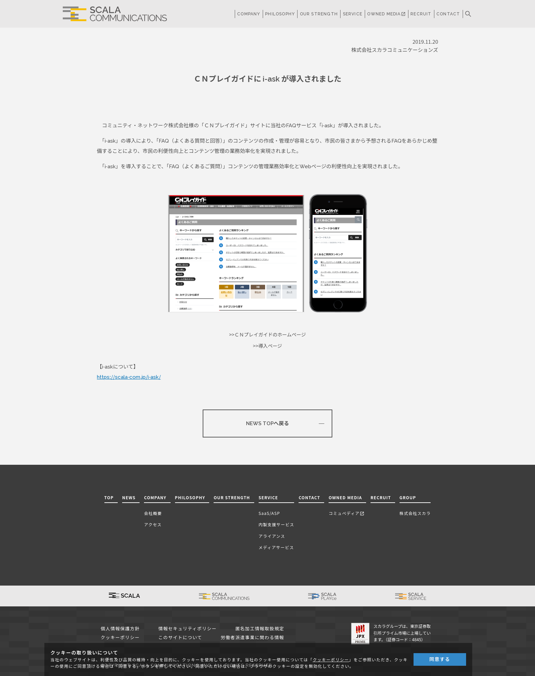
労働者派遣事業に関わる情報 (252, 637)
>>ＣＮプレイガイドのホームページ (267, 334)
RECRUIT (420, 14)
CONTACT (448, 14)
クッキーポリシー (120, 637)
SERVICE (268, 497)
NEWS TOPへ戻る (267, 423)
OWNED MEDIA (386, 14)
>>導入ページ (267, 346)
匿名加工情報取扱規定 (259, 628)
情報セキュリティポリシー (187, 628)
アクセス (153, 524)
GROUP (408, 497)
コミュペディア (346, 513)
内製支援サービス (276, 524)
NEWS (128, 497)
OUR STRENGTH (319, 14)
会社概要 (153, 513)
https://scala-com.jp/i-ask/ (129, 377)
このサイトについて (180, 637)
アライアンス (272, 536)
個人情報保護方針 (120, 628)
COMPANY (248, 14)
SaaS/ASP (269, 513)
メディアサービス (276, 547)
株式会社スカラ (415, 513)
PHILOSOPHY (280, 14)
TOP (109, 497)
